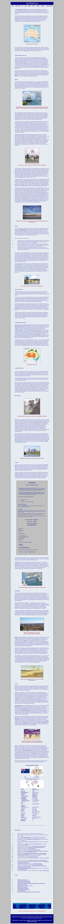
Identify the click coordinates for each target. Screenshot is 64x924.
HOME (13, 5)
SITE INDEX (43, 5)
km (29, 373)
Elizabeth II (34, 794)
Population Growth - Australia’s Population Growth (38, 860)
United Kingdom (46, 721)
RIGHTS (33, 5)
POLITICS (29, 5)
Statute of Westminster (25, 800)
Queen (23, 794)
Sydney (25, 50)
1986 (36, 801)
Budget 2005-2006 (32, 848)
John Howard (34, 796)
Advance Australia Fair (34, 779)
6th (38, 803)
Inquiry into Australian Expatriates (37, 864)
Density (23, 809)
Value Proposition (35, 519)
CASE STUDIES (17, 5)
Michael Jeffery (35, 795)
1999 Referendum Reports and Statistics (39, 846)
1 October (44, 854)
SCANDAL (37, 5)
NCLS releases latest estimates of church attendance (27, 868)
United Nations (37, 334)
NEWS (26, 5)
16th (39, 811)
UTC (36, 816)
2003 (24, 813)
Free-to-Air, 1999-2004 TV (44, 870)
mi (33, 373)
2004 (26, 869)
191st (36, 809)
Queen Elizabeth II (22, 229)
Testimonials (35, 521)
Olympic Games (28, 749)
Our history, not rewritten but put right (31, 841)
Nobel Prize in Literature (25, 709)
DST (26, 817)
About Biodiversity (37, 849)
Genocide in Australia (27, 837)
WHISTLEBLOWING (49, 5)
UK (36, 798)
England (16, 74)
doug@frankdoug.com (25, 547)
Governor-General (25, 795)
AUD (35, 815)
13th (36, 812)
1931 (38, 800)
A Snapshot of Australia (37, 863)
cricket (43, 747)
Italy (19, 597)
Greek (25, 640)
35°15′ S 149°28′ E (35, 789)
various (33, 818)
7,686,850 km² (34, 803)
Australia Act (24, 801)
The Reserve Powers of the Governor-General (36, 847)
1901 (37, 799)
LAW (22, 5)
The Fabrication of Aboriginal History (33, 839)
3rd (35, 813)
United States (17, 325)
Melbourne (21, 177)
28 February (22, 869)
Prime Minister (24, 796)
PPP (24, 810)
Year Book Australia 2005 (33, 856)
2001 (22, 808)
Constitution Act (24, 799)
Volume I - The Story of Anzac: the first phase (33, 843)
